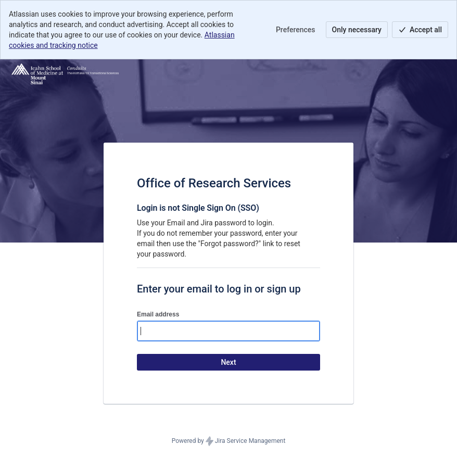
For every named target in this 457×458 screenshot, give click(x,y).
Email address (158, 314)
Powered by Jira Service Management (229, 441)
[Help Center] (65, 73)
